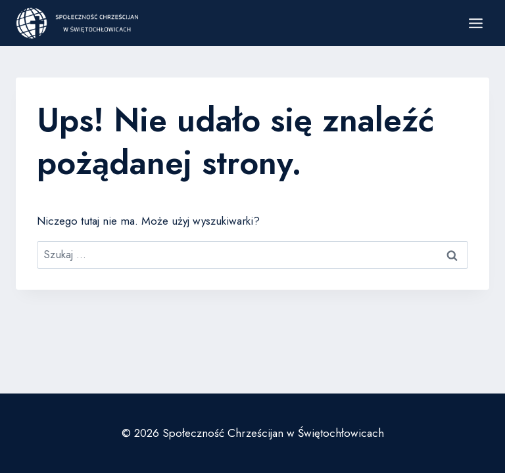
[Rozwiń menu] (475, 23)
